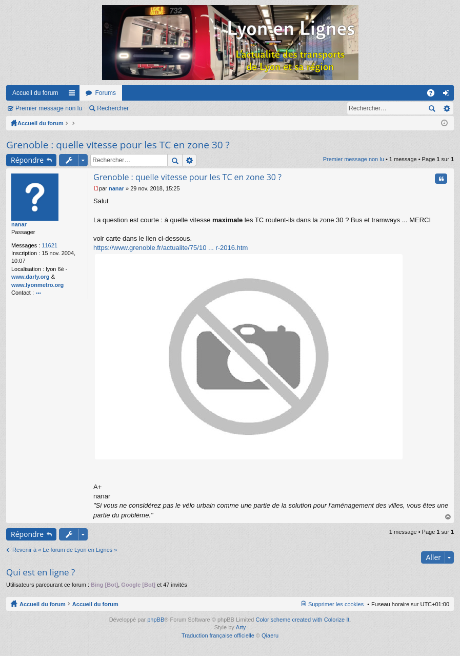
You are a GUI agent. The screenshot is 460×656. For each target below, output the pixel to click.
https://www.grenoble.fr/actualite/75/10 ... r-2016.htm (170, 248)
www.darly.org (30, 277)
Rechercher (113, 108)
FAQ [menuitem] (434, 95)
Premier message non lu (48, 108)
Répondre (27, 160)
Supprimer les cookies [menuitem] (336, 604)
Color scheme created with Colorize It (303, 619)
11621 (49, 245)
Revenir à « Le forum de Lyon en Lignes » (64, 550)
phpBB (155, 619)
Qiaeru (270, 635)
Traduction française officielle (218, 635)
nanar (19, 224)
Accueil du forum (35, 93)
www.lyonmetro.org (37, 285)
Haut (448, 517)
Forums (105, 93)
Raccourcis (73, 95)
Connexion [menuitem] (448, 95)
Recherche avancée (446, 108)
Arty (241, 627)
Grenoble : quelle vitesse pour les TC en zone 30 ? (118, 144)
